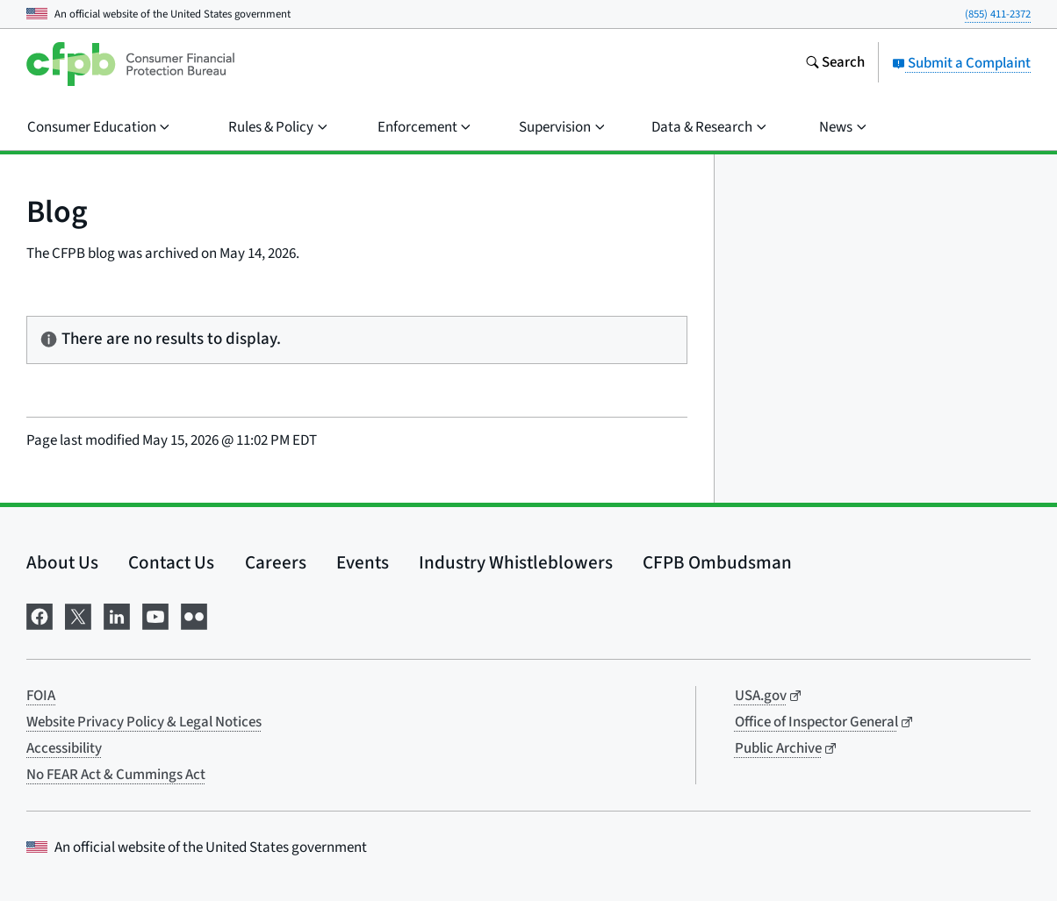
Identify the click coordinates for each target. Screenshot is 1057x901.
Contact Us (171, 562)
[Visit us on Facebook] (39, 615)
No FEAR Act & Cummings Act (115, 774)
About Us (62, 562)
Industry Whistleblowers (516, 562)
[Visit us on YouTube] (155, 615)
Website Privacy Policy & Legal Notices (144, 722)
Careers (275, 562)
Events (362, 562)
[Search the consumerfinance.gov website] (835, 64)
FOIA (40, 695)
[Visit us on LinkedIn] (117, 615)
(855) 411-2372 (998, 14)
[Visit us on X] (78, 615)
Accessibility (64, 748)
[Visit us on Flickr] (194, 615)
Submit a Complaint (961, 63)
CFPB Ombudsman (717, 562)
